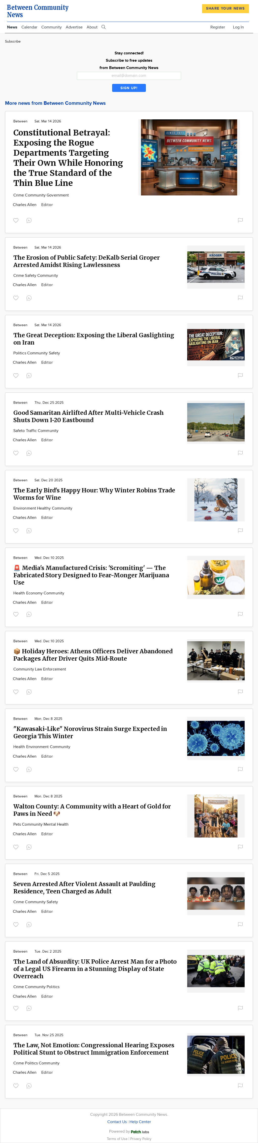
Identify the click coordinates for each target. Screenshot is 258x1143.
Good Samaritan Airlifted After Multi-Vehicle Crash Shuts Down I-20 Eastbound (88, 416)
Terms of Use (117, 1139)
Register (217, 27)
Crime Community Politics (36, 987)
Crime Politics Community (36, 1063)
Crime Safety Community (35, 275)
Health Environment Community (41, 747)
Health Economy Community (38, 593)
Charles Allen (25, 205)
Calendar (29, 27)
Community (51, 27)
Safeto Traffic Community (35, 430)
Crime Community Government (41, 195)
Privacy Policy (140, 1139)
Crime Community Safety (35, 902)
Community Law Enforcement (39, 669)
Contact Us (117, 1122)
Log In (238, 27)
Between (20, 121)
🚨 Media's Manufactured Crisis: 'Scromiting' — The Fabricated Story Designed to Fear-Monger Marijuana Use (91, 575)
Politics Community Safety (36, 353)
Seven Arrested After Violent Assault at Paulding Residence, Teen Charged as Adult (84, 887)
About (92, 27)
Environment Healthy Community (42, 508)
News (12, 27)
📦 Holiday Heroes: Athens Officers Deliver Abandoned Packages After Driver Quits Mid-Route (93, 655)
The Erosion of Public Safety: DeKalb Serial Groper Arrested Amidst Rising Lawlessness (86, 261)
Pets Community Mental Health (41, 824)
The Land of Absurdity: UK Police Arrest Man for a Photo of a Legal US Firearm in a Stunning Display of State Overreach (95, 969)
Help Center (140, 1122)
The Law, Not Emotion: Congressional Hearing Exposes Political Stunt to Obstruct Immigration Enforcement (93, 1048)
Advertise (74, 27)
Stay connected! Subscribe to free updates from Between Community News (129, 60)
